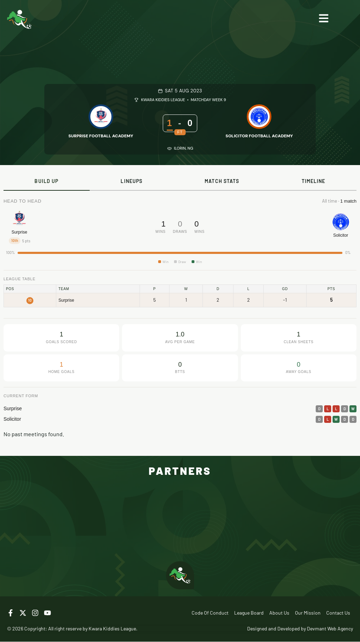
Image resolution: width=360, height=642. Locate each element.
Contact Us (338, 613)
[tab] (47, 181)
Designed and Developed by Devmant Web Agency (300, 629)
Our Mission (308, 613)
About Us (279, 613)
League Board (249, 613)
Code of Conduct (210, 613)
